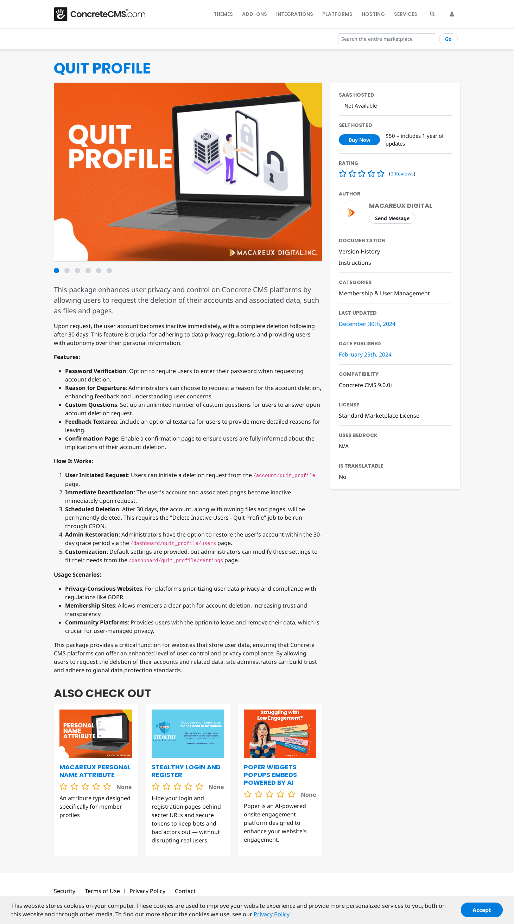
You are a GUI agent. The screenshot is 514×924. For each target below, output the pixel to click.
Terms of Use (102, 891)
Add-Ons (254, 14)
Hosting (373, 14)
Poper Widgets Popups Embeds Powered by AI (270, 775)
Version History (359, 251)
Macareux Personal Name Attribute (95, 771)
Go (448, 39)
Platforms (337, 14)
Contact (185, 891)
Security (64, 891)
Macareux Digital (400, 205)
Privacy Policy (147, 891)
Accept (481, 913)
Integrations (294, 14)
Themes (223, 14)
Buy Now (359, 139)
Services (405, 14)
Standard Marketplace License (379, 415)
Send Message (392, 218)
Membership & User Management (384, 293)
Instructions (355, 263)
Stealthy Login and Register (186, 771)
